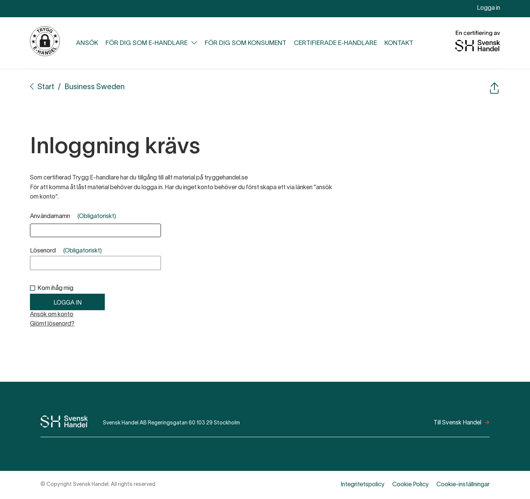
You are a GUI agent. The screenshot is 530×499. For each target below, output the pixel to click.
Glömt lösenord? (52, 324)
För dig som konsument (245, 43)
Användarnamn (73, 216)
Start (45, 87)
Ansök (87, 43)
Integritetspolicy (363, 484)
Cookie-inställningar (463, 484)
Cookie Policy (410, 484)
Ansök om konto (51, 314)
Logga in (488, 8)
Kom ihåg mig (55, 288)
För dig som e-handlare (147, 43)
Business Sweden (94, 87)
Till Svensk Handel (457, 423)
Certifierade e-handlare (335, 43)
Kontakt (398, 43)
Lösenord (66, 251)
